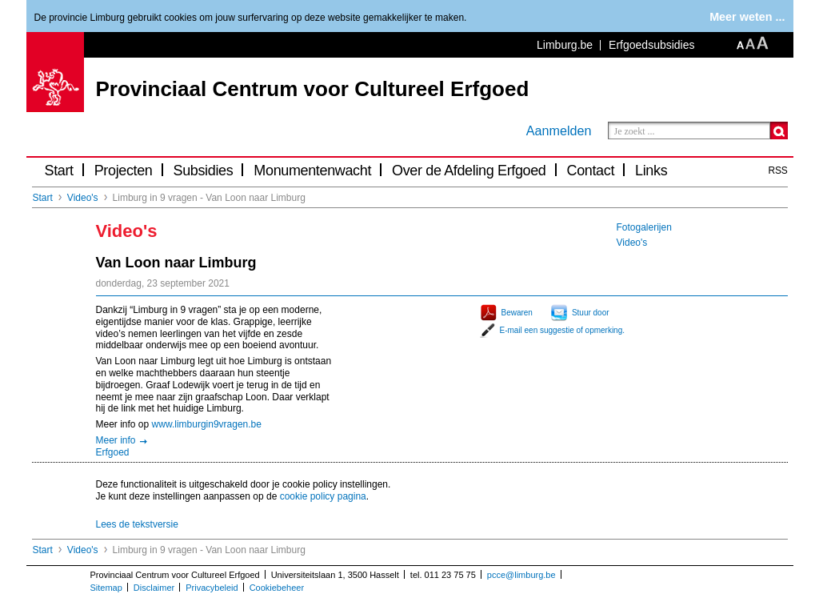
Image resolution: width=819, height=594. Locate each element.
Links (651, 171)
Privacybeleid (212, 587)
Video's (82, 197)
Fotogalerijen (644, 227)
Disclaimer (154, 587)
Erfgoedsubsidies (651, 44)
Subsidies (204, 171)
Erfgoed (113, 452)
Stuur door (590, 312)
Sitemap (106, 587)
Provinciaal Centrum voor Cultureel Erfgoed (312, 89)
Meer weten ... (747, 16)
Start (59, 171)
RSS (778, 170)
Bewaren (517, 312)
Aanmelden (559, 130)
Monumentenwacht (312, 171)
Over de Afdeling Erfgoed (469, 171)
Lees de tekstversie (137, 524)
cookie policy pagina (323, 496)
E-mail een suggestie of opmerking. (562, 330)
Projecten (123, 171)
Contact (591, 171)
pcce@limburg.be (521, 575)
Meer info (116, 440)
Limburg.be (565, 44)
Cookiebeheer (277, 587)
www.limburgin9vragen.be (207, 424)
